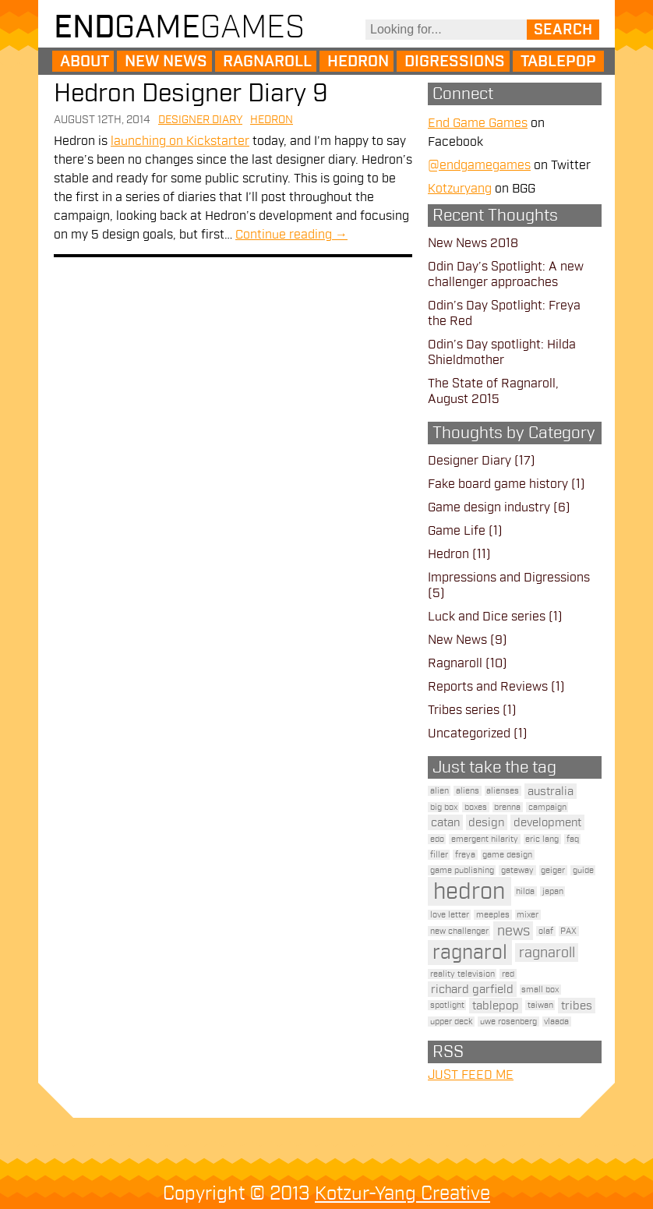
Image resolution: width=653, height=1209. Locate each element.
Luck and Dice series (486, 616)
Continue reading (291, 234)
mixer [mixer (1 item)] (527, 915)
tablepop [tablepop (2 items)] (495, 1005)
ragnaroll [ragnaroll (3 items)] (547, 952)
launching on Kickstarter (180, 141)
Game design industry (489, 507)
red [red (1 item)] (508, 974)
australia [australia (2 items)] (551, 791)
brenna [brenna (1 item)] (507, 807)
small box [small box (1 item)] (540, 990)
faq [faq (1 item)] (573, 839)
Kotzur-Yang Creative (402, 1193)
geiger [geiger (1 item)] (553, 870)
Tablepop (558, 61)
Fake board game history (498, 484)
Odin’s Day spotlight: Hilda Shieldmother (502, 352)
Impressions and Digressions (509, 577)
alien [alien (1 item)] (439, 791)
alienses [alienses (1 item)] (502, 791)
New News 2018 (473, 243)
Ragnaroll (267, 61)
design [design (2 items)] (486, 822)
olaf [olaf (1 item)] (545, 931)
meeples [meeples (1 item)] (493, 915)
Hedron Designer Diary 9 (191, 93)
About (84, 61)
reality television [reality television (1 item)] (462, 974)
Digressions (454, 61)
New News (166, 61)
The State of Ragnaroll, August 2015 (493, 391)
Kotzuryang (460, 188)
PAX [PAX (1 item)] (568, 931)
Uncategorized (469, 733)
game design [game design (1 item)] (507, 855)
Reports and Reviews (488, 687)
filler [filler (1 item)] (439, 855)
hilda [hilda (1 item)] (525, 891)
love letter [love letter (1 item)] (449, 915)
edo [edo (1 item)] (437, 839)
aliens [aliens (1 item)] (467, 791)
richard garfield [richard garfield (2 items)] (472, 989)
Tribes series (463, 710)
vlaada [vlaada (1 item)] (556, 1021)
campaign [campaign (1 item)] (547, 807)
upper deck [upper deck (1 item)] (451, 1021)
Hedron (358, 61)
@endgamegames (479, 165)
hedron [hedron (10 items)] (469, 891)
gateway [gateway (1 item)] (517, 870)
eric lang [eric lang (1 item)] (542, 839)
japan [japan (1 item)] (552, 891)
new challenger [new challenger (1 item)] (459, 931)
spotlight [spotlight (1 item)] (447, 1005)
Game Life (456, 531)
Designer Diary (200, 119)
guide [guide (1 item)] (583, 870)
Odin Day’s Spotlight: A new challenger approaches (506, 274)
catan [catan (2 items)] (445, 822)
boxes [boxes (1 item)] (475, 807)
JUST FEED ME (471, 1075)
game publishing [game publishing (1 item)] (462, 870)
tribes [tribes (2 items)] (576, 1005)
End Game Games (478, 123)
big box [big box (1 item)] (443, 807)
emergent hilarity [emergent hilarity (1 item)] (484, 839)
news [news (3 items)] (513, 930)
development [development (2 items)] (547, 822)
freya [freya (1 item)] (465, 855)
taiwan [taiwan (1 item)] (540, 1005)
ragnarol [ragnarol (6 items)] (469, 952)
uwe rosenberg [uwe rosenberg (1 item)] (508, 1021)
